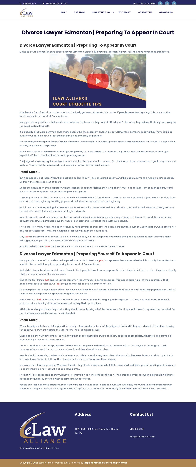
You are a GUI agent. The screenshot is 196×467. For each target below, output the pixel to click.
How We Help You (101, 12)
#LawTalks (166, 12)
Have (47, 246)
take (27, 236)
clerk (38, 299)
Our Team (79, 12)
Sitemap (122, 462)
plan (101, 260)
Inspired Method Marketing (100, 462)
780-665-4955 (29, 3)
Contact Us (145, 12)
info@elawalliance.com (142, 436)
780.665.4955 (137, 429)
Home (63, 12)
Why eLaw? (125, 12)
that (46, 279)
